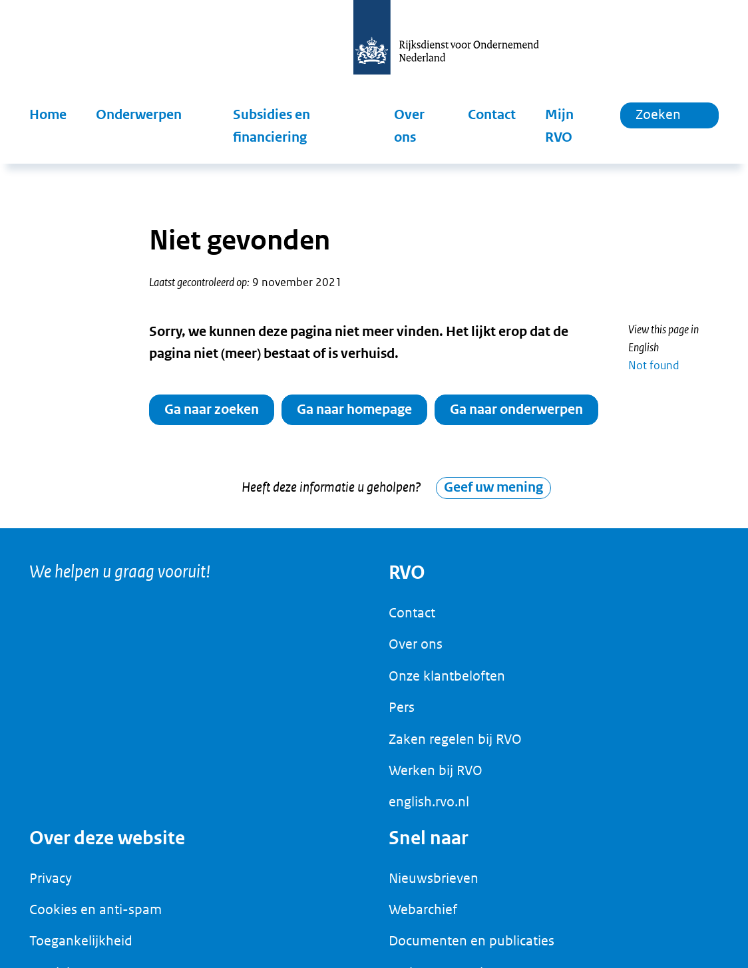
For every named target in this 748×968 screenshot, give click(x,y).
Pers (402, 715)
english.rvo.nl (429, 809)
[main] (374, 350)
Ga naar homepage (354, 409)
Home (48, 114)
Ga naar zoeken (211, 409)
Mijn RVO (559, 126)
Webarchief (423, 916)
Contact (492, 114)
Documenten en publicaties (471, 948)
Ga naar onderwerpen (516, 409)
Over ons (409, 126)
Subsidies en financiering (271, 126)
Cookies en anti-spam (95, 916)
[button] (149, 115)
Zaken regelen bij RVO (455, 746)
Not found (653, 365)
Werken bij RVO (435, 777)
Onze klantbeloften (447, 683)
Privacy (50, 885)
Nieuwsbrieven (433, 885)
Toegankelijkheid (80, 948)
